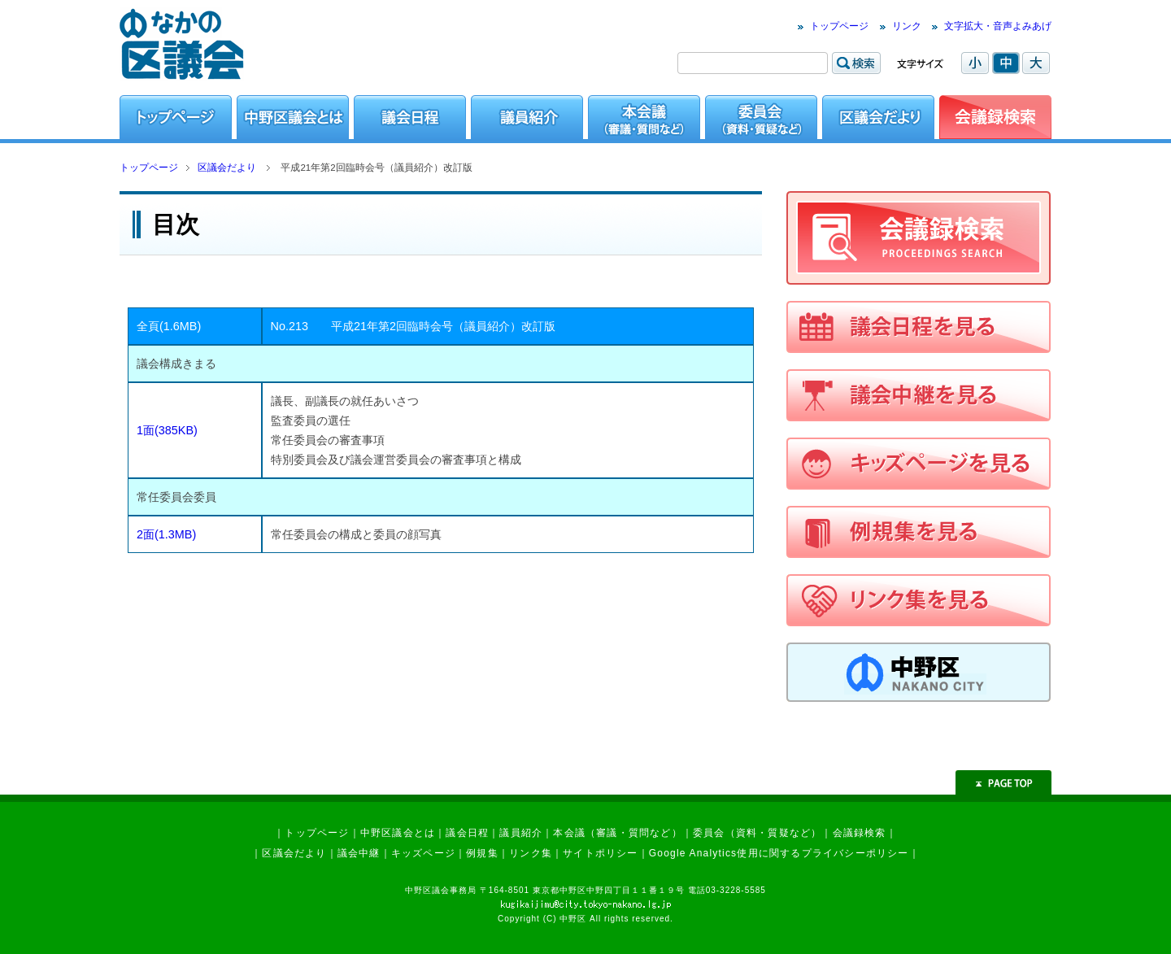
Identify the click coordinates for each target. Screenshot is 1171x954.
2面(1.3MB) (166, 534)
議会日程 (467, 833)
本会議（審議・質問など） (617, 833)
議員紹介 (520, 833)
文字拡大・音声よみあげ (997, 26)
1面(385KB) (167, 430)
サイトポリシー (600, 853)
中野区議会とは (397, 833)
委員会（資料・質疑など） (757, 833)
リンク (906, 26)
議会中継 (359, 853)
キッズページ (423, 853)
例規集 (482, 853)
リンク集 (530, 853)
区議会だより (227, 167)
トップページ (839, 26)
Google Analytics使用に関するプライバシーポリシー (779, 853)
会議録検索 (859, 833)
